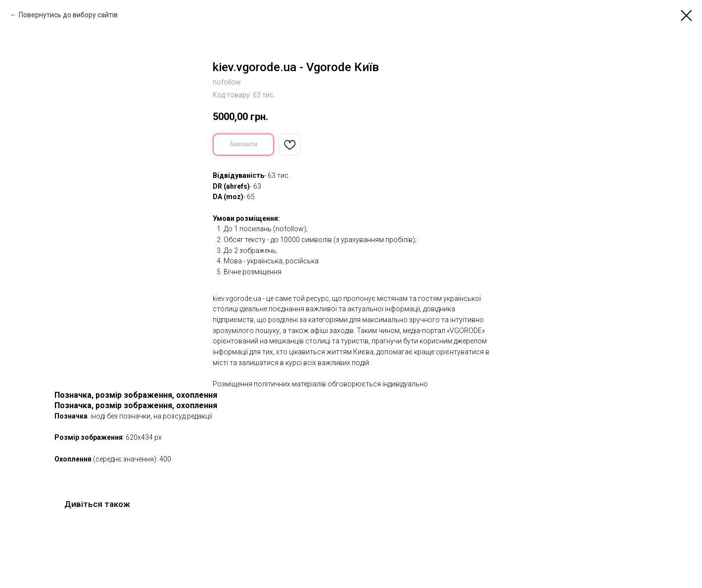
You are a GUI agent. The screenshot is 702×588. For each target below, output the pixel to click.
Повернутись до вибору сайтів (68, 15)
